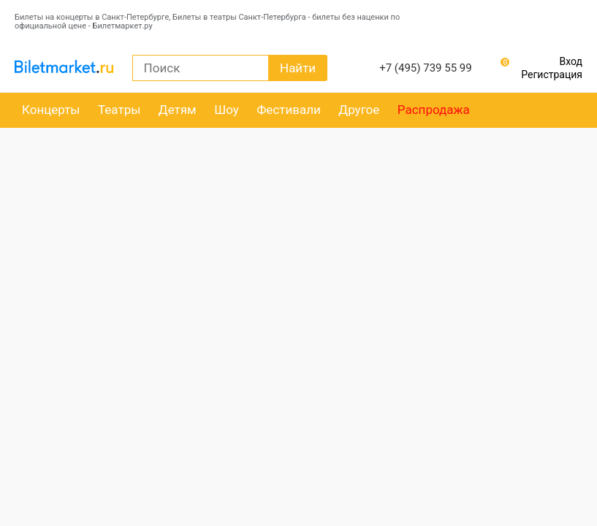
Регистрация (551, 74)
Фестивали (288, 109)
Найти (298, 68)
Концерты (51, 109)
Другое (358, 109)
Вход (571, 61)
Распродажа (434, 109)
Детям (178, 109)
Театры (119, 109)
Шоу (226, 109)
